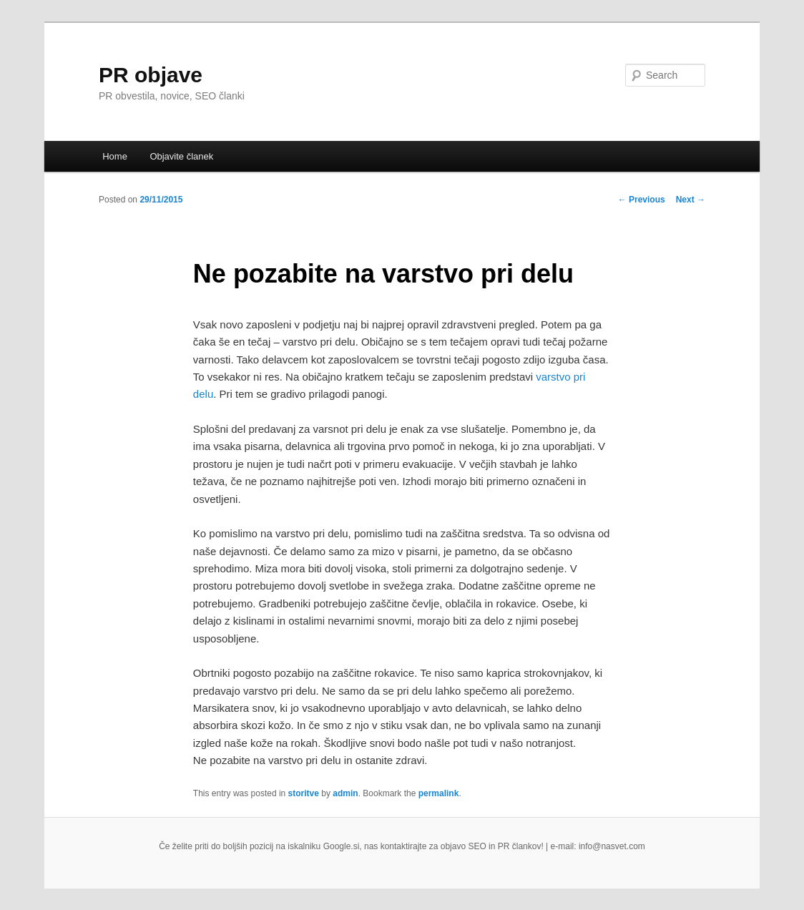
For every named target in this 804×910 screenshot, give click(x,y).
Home (114, 156)
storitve (303, 793)
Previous (641, 200)
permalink (438, 793)
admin (345, 793)
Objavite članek (181, 156)
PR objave (150, 75)
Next (690, 200)
